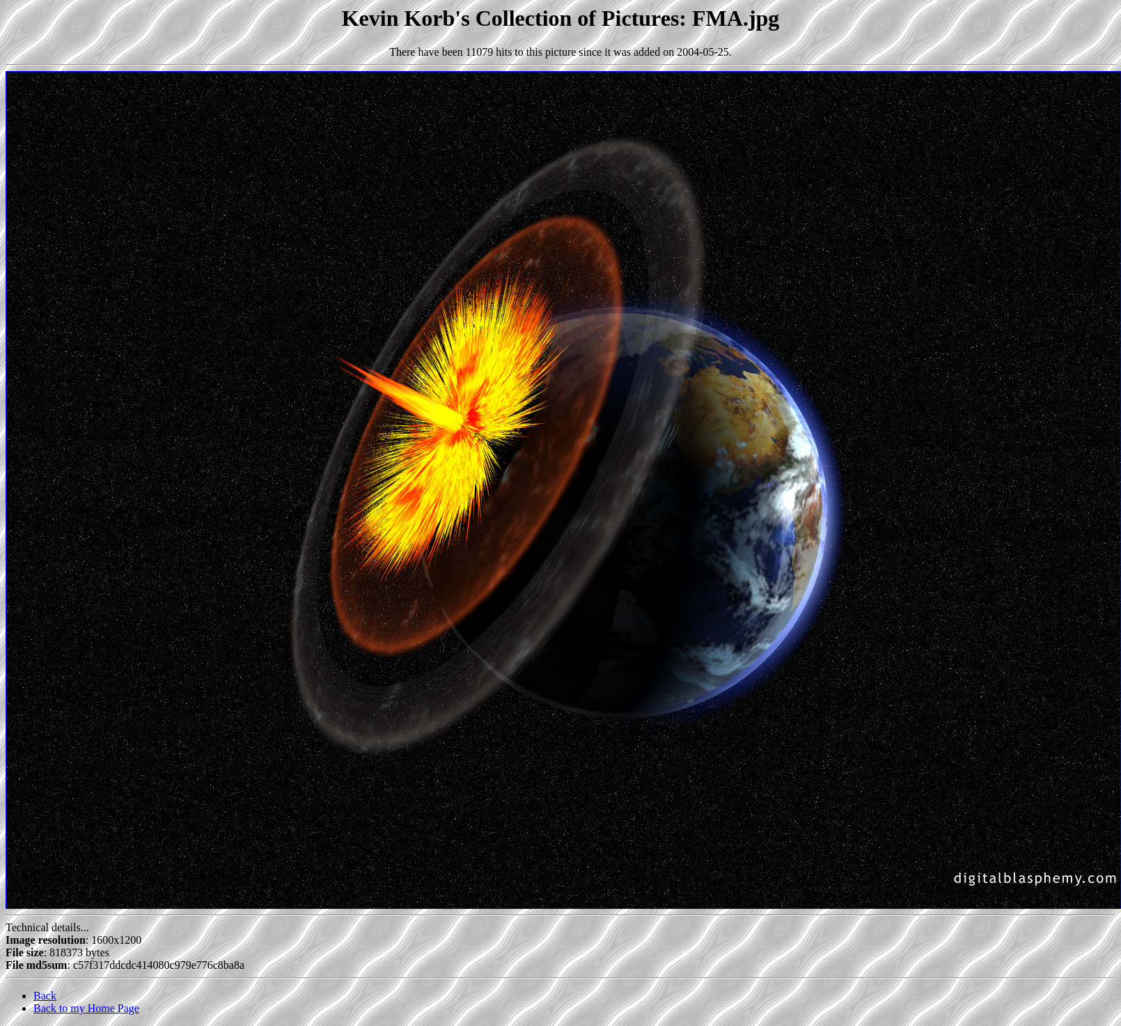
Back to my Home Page (86, 1008)
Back (44, 996)
